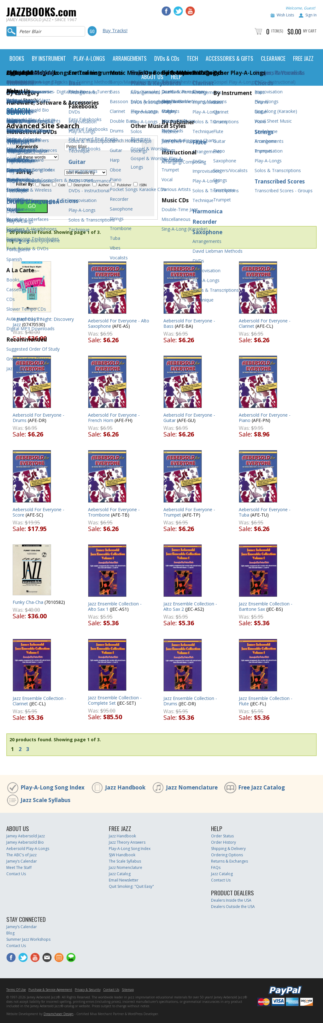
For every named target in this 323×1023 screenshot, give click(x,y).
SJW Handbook (122, 855)
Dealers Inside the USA (231, 900)
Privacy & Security (88, 989)
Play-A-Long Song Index (53, 787)
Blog (10, 933)
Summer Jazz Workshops (28, 939)
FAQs (215, 867)
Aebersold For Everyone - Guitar (189, 417)
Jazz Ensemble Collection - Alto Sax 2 (190, 606)
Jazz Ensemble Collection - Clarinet (39, 701)
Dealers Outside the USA (233, 906)
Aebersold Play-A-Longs (27, 848)
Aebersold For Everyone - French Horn (114, 417)
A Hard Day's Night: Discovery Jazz (43, 321)
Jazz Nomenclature (192, 787)
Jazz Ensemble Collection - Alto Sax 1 (115, 606)
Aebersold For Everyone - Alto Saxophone (118, 323)
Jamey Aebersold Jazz (25, 836)
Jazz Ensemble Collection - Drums (190, 701)
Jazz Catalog (120, 873)
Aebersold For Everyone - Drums (38, 417)
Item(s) (277, 30)
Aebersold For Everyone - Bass (189, 323)
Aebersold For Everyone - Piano (265, 417)
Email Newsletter (123, 880)
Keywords (27, 146)
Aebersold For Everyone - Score (38, 512)
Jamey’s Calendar (21, 861)
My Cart (310, 30)
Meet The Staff (19, 867)
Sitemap (128, 989)
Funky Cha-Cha (28, 602)
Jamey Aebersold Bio (25, 842)
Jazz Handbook (125, 787)
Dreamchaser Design (58, 1014)
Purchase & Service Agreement (50, 989)
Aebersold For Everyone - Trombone (114, 512)
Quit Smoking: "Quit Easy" (131, 886)
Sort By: (24, 172)
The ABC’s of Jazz (21, 855)
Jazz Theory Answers (127, 842)
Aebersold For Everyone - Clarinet (265, 323)
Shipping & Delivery (228, 848)
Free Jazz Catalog (261, 787)
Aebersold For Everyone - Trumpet (189, 512)
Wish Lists (285, 15)
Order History (223, 842)
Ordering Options (227, 855)
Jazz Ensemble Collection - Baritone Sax (265, 606)
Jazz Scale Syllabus (45, 800)
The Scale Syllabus (125, 861)
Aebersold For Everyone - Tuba (265, 512)
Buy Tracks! (115, 30)
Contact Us (16, 873)
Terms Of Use (16, 989)
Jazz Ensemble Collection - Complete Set (115, 700)
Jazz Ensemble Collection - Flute (265, 701)
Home (11, 99)
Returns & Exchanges (229, 861)
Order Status (222, 836)
